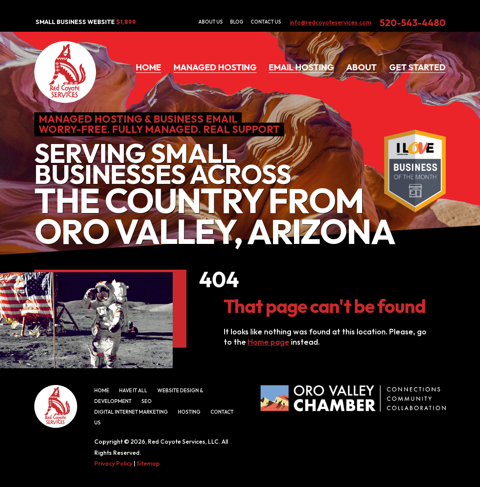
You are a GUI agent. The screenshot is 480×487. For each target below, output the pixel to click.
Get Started (417, 67)
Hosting (189, 412)
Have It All (133, 390)
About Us (210, 22)
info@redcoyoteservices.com (330, 22)
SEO (146, 401)
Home (148, 67)
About (361, 67)
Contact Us (266, 22)
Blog (236, 22)
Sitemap (148, 463)
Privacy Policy (113, 463)
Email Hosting (301, 67)
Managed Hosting (215, 67)
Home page (268, 342)
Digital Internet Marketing (131, 412)
